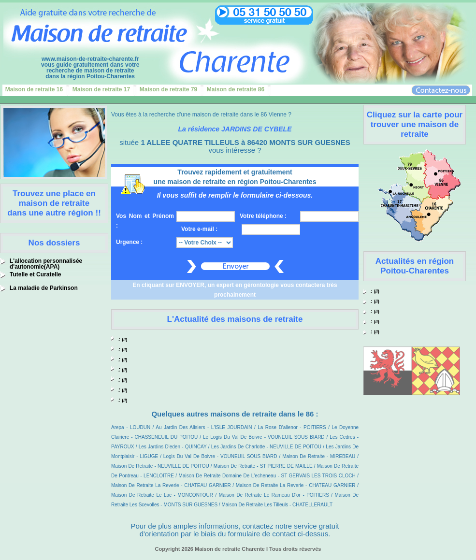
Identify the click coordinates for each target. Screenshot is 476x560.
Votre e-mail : (199, 229)
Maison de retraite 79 (168, 89)
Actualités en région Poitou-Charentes (414, 266)
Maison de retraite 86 (235, 89)
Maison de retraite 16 (34, 89)
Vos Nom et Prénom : (145, 221)
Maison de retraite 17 (101, 89)
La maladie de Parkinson (44, 288)
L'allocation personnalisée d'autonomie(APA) (46, 264)
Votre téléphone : (263, 216)
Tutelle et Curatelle (35, 274)
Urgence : (129, 242)
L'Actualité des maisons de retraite (235, 319)
